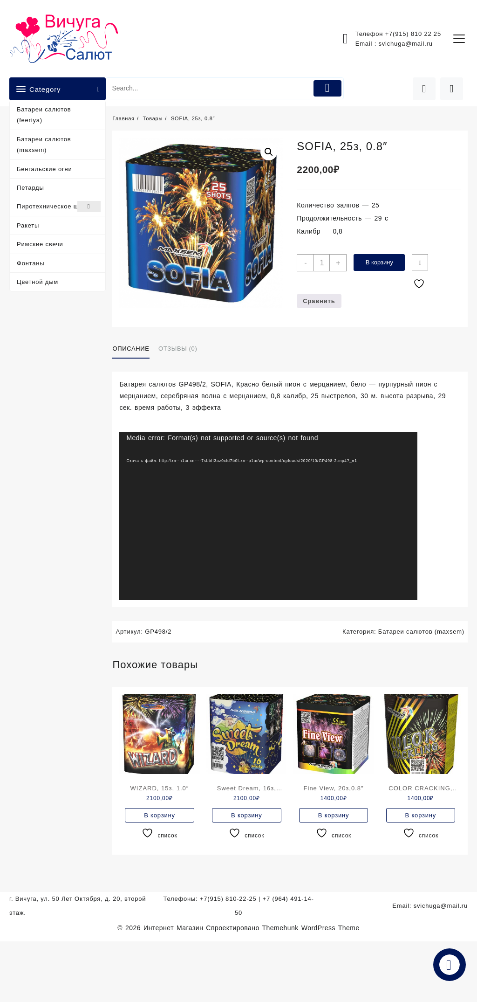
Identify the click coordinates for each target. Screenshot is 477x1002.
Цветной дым (37, 281)
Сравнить (319, 300)
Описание (130, 348)
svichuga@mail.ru (406, 43)
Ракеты (28, 225)
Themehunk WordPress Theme (311, 928)
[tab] (134, 349)
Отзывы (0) (177, 348)
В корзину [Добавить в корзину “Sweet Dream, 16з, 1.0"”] (246, 815)
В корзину (379, 262)
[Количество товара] (321, 263)
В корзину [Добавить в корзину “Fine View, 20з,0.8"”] (333, 815)
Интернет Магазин (174, 928)
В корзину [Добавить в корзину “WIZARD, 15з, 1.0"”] (159, 815)
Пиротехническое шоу (59, 206)
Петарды (30, 187)
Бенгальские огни (44, 169)
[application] (268, 516)
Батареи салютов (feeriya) (44, 115)
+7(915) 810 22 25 (413, 33)
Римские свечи (40, 244)
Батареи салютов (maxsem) (44, 144)
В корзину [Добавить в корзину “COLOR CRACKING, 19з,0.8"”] (420, 815)
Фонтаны (30, 263)
